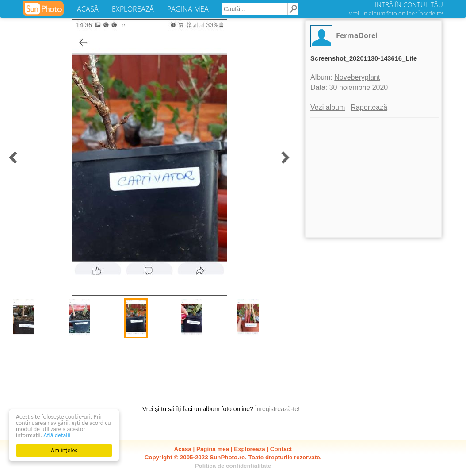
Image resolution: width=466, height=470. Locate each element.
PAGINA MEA (188, 9)
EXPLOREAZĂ (133, 9)
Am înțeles (64, 450)
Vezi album (327, 107)
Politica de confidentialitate (233, 465)
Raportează (369, 107)
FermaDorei (357, 35)
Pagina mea (212, 449)
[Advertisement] (373, 177)
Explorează (249, 449)
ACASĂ (88, 9)
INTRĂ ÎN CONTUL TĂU (409, 4)
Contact (281, 449)
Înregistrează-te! (277, 408)
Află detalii (56, 435)
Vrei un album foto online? (396, 13)
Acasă (182, 449)
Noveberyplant (357, 77)
